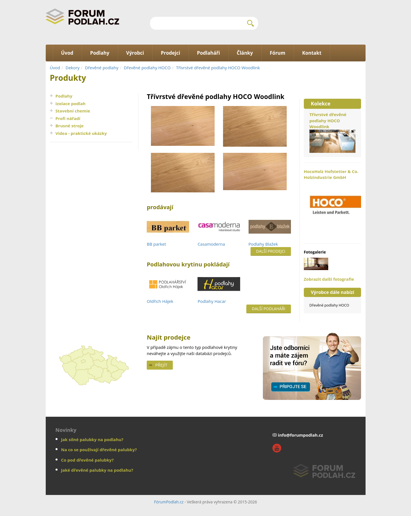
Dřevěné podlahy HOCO (147, 67)
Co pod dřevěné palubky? (87, 460)
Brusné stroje (70, 125)
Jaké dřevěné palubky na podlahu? (97, 470)
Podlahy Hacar (212, 301)
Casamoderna (211, 244)
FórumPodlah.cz (168, 502)
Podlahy (64, 96)
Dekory (73, 67)
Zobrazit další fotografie (329, 279)
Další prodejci (270, 251)
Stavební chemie (73, 111)
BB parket (156, 244)
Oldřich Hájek (160, 301)
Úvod (55, 67)
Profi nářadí (68, 118)
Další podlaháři (268, 308)
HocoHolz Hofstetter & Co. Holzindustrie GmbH (332, 203)
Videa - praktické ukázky (81, 133)
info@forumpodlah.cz (300, 435)
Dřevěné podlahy (101, 67)
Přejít (161, 365)
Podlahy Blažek (263, 244)
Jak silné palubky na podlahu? (92, 439)
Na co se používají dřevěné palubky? (99, 449)
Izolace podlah (71, 103)
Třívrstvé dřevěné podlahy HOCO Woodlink (218, 67)
